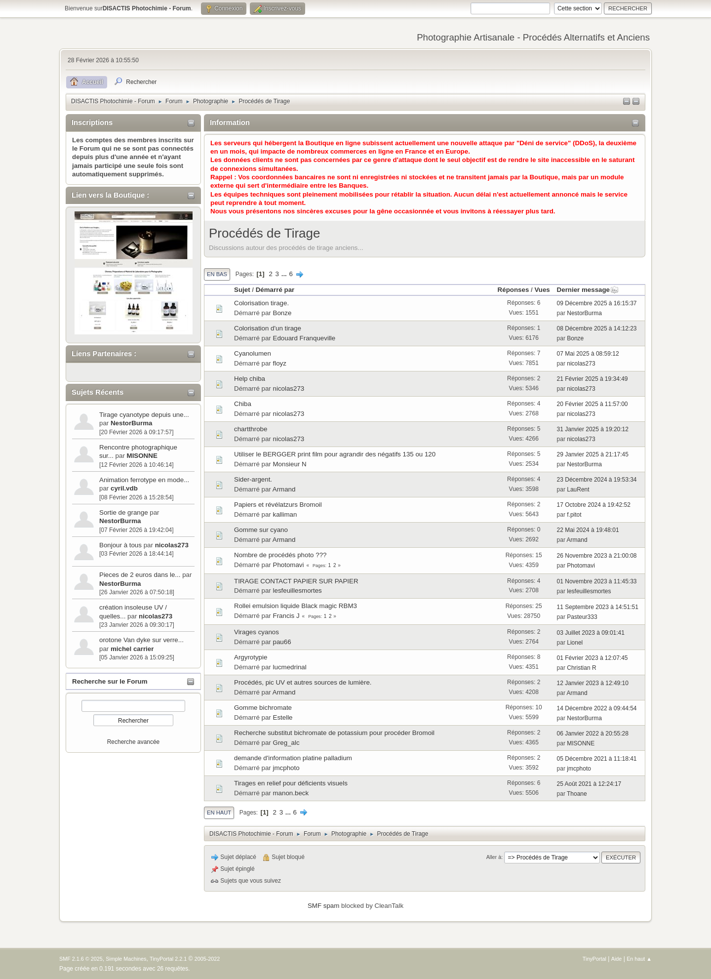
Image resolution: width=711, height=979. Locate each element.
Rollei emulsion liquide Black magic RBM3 (295, 606)
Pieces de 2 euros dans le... (139, 574)
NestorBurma (131, 423)
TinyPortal (594, 959)
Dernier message (588, 289)
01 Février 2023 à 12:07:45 (592, 657)
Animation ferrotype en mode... (144, 480)
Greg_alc (286, 742)
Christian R (581, 667)
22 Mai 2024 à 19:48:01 (588, 530)
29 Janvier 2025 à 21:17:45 (593, 454)
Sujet (242, 289)
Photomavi (288, 565)
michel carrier (132, 649)
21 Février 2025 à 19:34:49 (592, 378)
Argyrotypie (250, 657)
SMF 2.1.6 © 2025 (81, 959)
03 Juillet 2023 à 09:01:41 (591, 632)
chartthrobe (250, 429)
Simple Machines (126, 959)
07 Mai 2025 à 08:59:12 (588, 353)
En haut (219, 813)
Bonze (282, 313)
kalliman (285, 514)
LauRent (578, 489)
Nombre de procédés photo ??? (280, 555)
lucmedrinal (290, 667)
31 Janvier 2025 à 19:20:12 (593, 429)
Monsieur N (290, 464)
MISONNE (142, 455)
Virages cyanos (256, 632)
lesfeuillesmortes (297, 590)
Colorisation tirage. (261, 303)
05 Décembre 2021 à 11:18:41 (597, 758)
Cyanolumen (252, 353)
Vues (542, 289)
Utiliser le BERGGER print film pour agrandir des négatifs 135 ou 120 (334, 454)
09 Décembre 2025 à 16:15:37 (597, 303)
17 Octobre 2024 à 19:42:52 (594, 504)
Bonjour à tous (120, 545)
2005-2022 (207, 959)
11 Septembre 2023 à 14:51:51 (597, 607)
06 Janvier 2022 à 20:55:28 (593, 733)
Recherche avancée (133, 741)
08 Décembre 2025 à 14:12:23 (597, 328)
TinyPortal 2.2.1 (168, 959)
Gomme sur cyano (261, 529)
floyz (279, 363)
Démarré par (275, 289)
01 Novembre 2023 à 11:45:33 (597, 581)
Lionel (575, 642)
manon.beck (291, 793)
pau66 (282, 642)
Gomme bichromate (263, 707)
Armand (284, 489)
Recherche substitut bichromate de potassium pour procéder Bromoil (334, 732)
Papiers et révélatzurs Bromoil (278, 504)
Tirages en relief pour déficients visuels (291, 783)
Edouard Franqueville (304, 338)
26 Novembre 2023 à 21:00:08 (597, 555)
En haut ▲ (639, 959)
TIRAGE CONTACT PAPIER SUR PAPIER (296, 581)
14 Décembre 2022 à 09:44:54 (597, 708)
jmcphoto (286, 768)
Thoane (577, 793)
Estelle (283, 717)
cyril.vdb (124, 488)
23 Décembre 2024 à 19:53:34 (597, 479)
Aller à (494, 857)
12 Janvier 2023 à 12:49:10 (593, 683)
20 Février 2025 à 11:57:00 (592, 404)
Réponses (513, 289)
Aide (616, 959)
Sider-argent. (253, 479)
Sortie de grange (123, 512)
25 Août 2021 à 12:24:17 (589, 783)
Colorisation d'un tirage (267, 328)
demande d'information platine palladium (293, 758)
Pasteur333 (582, 616)
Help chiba (249, 378)
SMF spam (323, 905)
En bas (217, 274)
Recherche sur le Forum (110, 681)
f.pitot (574, 514)
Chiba (242, 404)
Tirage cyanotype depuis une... (144, 414)
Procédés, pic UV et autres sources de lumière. (303, 682)
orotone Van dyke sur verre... (141, 640)
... (285, 274)
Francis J (286, 615)
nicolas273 (172, 545)
